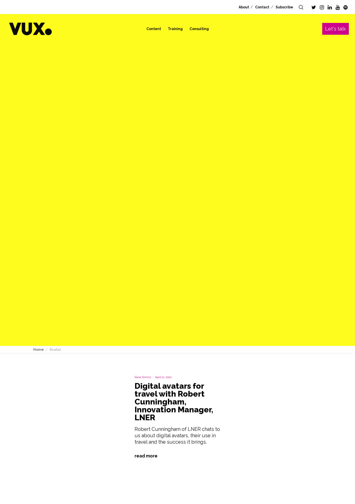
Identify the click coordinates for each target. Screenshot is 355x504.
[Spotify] (345, 7)
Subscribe (284, 7)
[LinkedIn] (330, 7)
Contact (262, 7)
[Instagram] (322, 7)
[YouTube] (338, 7)
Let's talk (335, 29)
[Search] (301, 7)
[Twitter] (313, 7)
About (244, 7)
